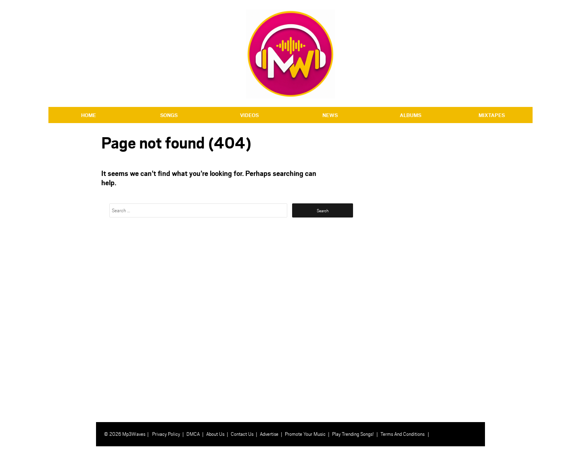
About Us (215, 434)
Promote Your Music (305, 434)
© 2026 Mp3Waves (124, 434)
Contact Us (242, 434)
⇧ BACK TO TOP (510, 452)
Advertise (269, 434)
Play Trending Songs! (353, 434)
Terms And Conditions (402, 434)
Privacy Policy (166, 434)
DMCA (193, 434)
